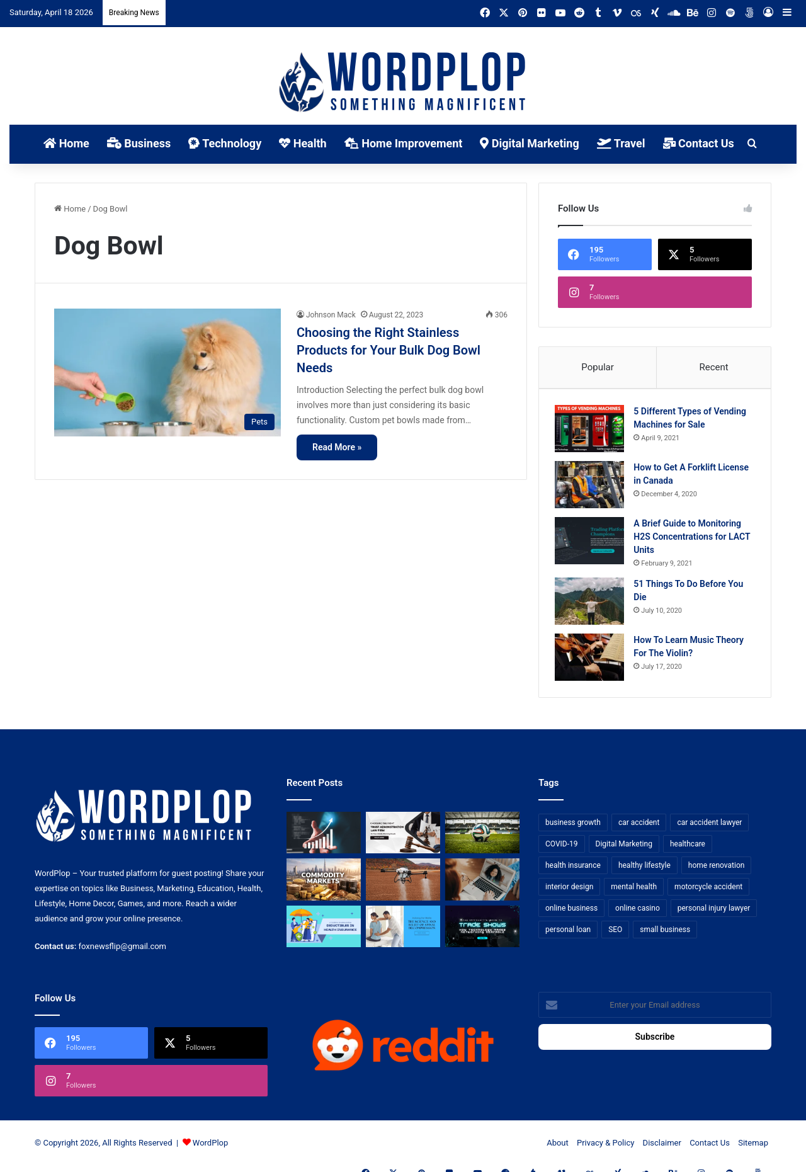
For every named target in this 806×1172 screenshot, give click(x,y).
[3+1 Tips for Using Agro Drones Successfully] (403, 886)
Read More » (336, 447)
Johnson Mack (331, 314)
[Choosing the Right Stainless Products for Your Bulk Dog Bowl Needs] (167, 372)
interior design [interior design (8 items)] (569, 892)
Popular (597, 367)
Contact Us (698, 143)
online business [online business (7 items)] (571, 913)
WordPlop (210, 1149)
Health (302, 143)
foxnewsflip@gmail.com (122, 952)
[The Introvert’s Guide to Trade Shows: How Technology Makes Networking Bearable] (482, 932)
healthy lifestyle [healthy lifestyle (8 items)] (644, 871)
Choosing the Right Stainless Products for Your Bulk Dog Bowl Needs (388, 350)
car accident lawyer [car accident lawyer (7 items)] (709, 828)
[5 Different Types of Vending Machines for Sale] (592, 431)
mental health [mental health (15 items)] (634, 892)
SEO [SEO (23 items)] (615, 935)
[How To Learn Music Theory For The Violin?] (592, 660)
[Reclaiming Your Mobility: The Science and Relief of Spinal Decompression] (403, 932)
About (558, 1149)
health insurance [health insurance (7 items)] (573, 871)
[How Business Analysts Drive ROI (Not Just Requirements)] (324, 838)
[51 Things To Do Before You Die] (592, 604)
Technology (224, 143)
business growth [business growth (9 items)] (573, 828)
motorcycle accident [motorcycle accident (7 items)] (708, 892)
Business (139, 143)
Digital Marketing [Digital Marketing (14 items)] (624, 849)
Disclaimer (662, 1149)
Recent (713, 367)
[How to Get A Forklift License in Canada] (592, 487)
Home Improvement (403, 143)
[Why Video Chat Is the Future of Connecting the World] (482, 886)
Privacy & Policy (605, 1149)
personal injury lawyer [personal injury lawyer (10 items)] (714, 913)
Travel (621, 143)
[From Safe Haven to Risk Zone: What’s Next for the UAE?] (324, 886)
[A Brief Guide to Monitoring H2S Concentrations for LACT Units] (592, 543)
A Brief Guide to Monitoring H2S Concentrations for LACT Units (690, 539)
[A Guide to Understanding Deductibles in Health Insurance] (324, 932)
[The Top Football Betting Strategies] (482, 838)
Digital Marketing (529, 143)
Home (66, 143)
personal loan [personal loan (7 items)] (568, 935)
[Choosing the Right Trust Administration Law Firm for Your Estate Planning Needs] (403, 838)
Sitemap (753, 1149)
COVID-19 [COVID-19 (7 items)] (561, 849)
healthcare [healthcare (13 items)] (687, 849)
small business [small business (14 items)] (665, 935)
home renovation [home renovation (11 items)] (716, 871)
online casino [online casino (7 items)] (637, 913)
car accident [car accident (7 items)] (639, 828)
